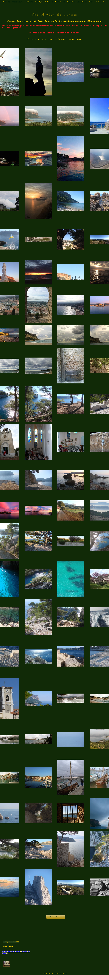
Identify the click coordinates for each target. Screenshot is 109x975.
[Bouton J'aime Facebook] (56, 932)
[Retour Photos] (55, 917)
